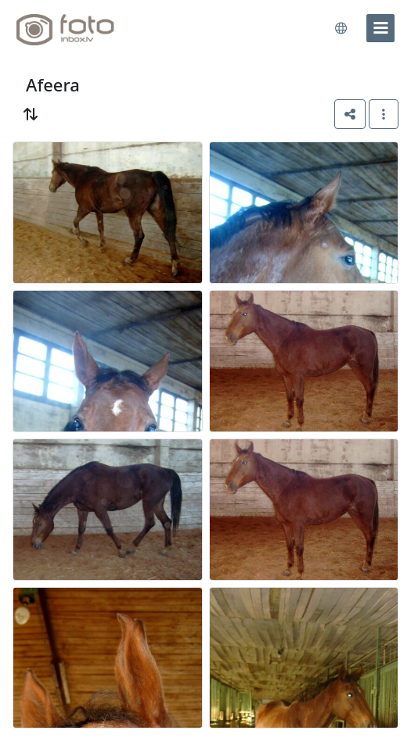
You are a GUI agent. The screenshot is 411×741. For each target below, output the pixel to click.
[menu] (380, 28)
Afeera (53, 84)
